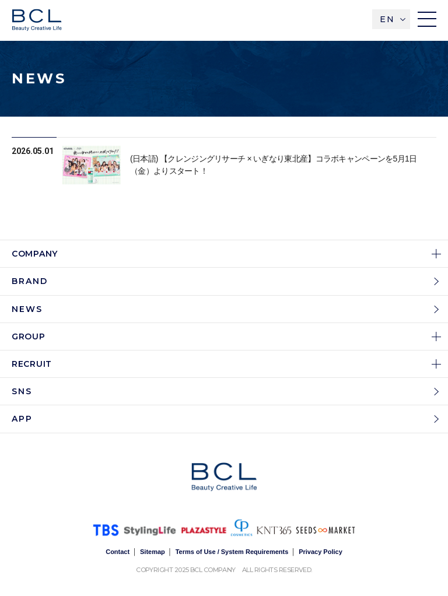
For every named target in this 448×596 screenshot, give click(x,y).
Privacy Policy (320, 551)
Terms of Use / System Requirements (232, 551)
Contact (118, 551)
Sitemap (152, 551)
